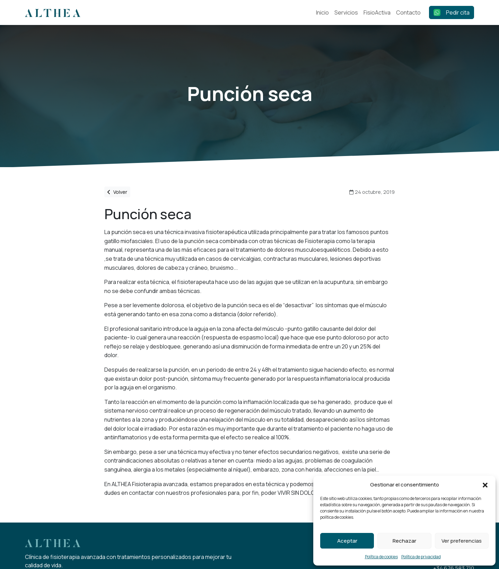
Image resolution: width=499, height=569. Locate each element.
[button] (485, 484)
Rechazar (404, 540)
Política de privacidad (421, 557)
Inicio (322, 12)
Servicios (346, 12)
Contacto (408, 12)
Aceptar (347, 540)
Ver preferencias (461, 540)
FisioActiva (377, 12)
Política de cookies (381, 557)
